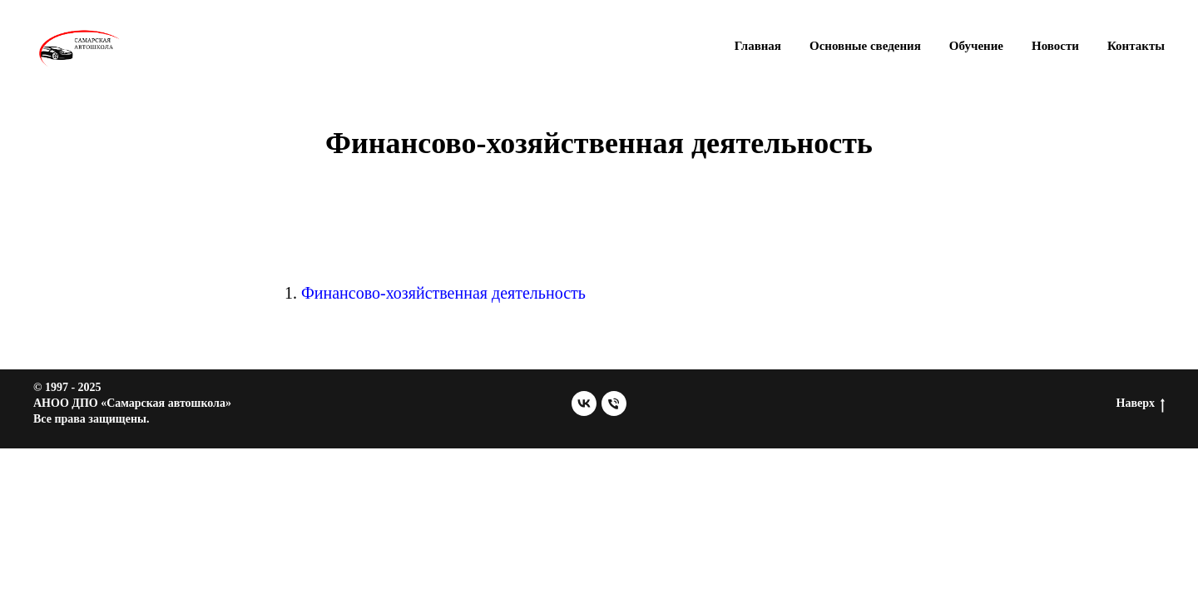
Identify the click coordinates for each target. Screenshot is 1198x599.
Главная (758, 45)
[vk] (584, 403)
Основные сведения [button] (865, 45)
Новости (1055, 45)
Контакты (1136, 45)
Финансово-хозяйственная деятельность (443, 293)
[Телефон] (613, 403)
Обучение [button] (976, 45)
